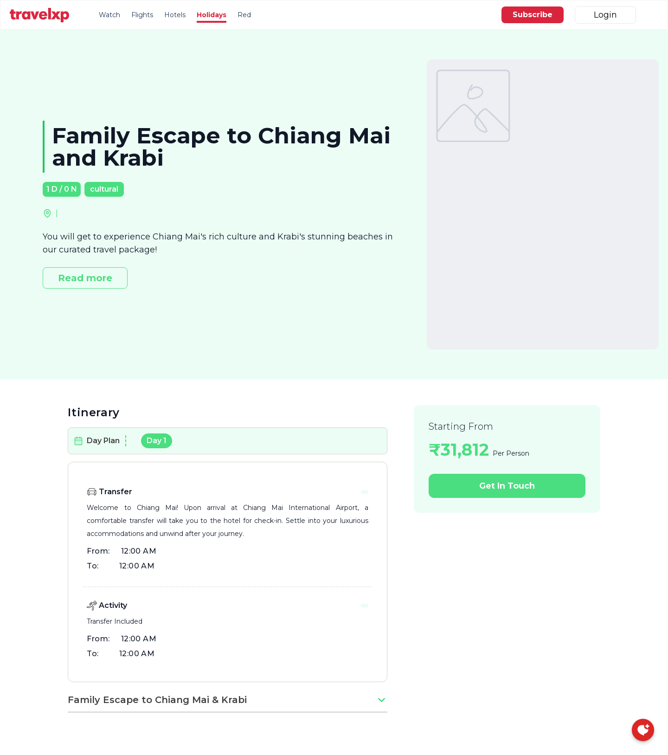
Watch (109, 15)
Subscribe (532, 14)
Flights (142, 15)
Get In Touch (507, 486)
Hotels (175, 15)
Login (605, 15)
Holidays (211, 15)
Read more (85, 278)
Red (244, 15)
